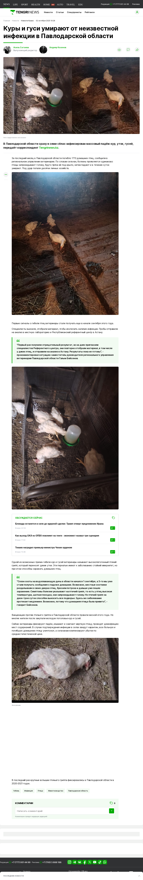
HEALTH (35, 4)
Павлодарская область (78, 791)
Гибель (16, 791)
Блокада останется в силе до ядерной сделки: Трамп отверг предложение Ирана (59, 524)
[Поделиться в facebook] (5, 169)
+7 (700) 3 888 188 (51, 862)
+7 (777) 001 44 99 (21, 862)
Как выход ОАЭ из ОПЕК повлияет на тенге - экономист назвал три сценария (57, 535)
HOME (46, 4)
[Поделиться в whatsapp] (5, 158)
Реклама (136, 4)
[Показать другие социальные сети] (5, 174)
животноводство (55, 791)
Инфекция (28, 791)
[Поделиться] (137, 50)
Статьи (60, 12)
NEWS (6, 4)
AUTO (60, 4)
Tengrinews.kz (48, 147)
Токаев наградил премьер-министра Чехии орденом (43, 547)
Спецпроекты (74, 12)
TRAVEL (70, 4)
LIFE (15, 4)
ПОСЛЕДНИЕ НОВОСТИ (13, 876)
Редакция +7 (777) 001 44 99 (115, 4)
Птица (40, 791)
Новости (48, 12)
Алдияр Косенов (57, 47)
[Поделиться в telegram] (5, 164)
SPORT (24, 4)
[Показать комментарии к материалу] (5, 184)
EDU (80, 4)
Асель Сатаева (21, 47)
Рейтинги (90, 12)
